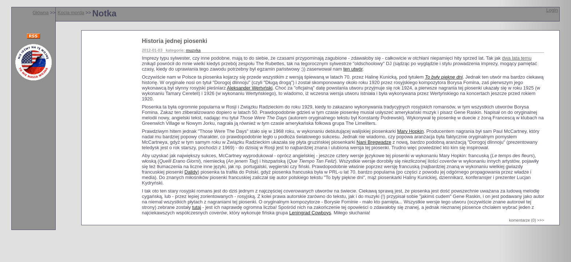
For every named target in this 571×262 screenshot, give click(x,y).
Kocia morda (71, 12)
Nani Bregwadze (374, 142)
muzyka (193, 50)
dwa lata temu (516, 58)
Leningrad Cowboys (310, 212)
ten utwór (353, 69)
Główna (40, 12)
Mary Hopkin (410, 131)
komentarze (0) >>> (526, 220)
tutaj (196, 207)
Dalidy (191, 172)
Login (552, 10)
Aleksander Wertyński (249, 88)
